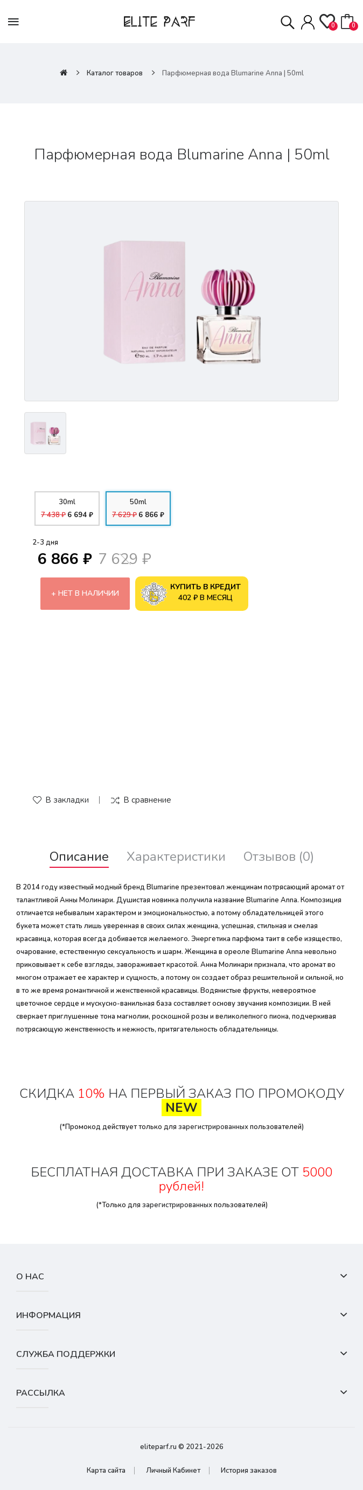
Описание (79, 856)
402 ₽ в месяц (191, 593)
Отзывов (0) (278, 856)
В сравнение (147, 800)
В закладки (67, 800)
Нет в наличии (88, 593)
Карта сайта (106, 1470)
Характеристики (176, 856)
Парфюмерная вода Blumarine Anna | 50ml (233, 73)
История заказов (249, 1470)
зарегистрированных (213, 1127)
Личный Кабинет (173, 1470)
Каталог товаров (115, 73)
